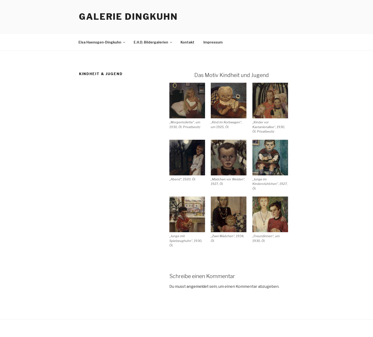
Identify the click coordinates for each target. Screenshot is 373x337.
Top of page (359, 13)
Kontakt (187, 42)
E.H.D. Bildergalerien (153, 42)
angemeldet (197, 286)
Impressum (213, 42)
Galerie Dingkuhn (128, 16)
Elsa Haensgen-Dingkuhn (102, 42)
